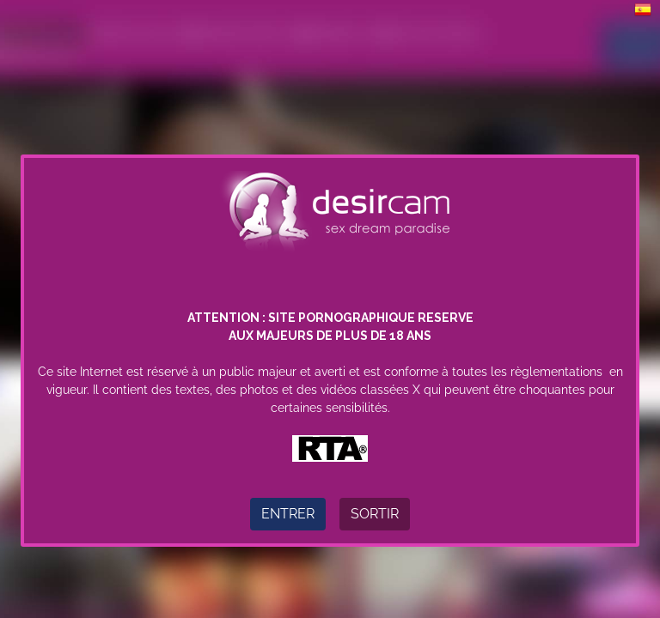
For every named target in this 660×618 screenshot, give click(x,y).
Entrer (288, 514)
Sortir (375, 514)
